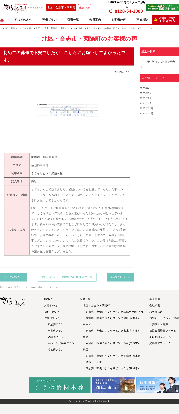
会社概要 (154, 305)
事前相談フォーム (160, 336)
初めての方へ (23, 19)
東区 (85, 349)
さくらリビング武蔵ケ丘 (47, 173)
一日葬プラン (56, 330)
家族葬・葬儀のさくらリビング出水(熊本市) (111, 330)
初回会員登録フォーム (162, 330)
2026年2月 (146, 98)
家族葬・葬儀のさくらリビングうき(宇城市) (111, 368)
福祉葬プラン (56, 349)
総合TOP (84, 7)
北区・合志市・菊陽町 (61, 7)
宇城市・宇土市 (92, 362)
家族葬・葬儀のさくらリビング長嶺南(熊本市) (112, 355)
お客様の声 (118, 19)
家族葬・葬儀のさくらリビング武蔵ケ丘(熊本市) (113, 311)
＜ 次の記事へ (14, 277)
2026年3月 (146, 93)
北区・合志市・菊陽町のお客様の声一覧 (67, 277)
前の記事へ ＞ (121, 277)
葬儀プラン (49, 19)
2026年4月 (146, 88)
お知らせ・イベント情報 (164, 318)
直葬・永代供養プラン (61, 343)
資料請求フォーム (160, 343)
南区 (85, 336)
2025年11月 (146, 113)
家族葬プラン (56, 324)
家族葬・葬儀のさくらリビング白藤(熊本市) (111, 343)
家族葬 (35, 157)
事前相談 (142, 19)
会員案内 (95, 19)
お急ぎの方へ (52, 305)
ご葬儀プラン (52, 318)
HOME (48, 299)
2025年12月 (146, 108)
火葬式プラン (56, 336)
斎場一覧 (73, 19)
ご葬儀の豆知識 (158, 324)
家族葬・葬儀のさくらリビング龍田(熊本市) (111, 318)
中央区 (87, 324)
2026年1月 (146, 103)
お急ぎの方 (167, 20)
